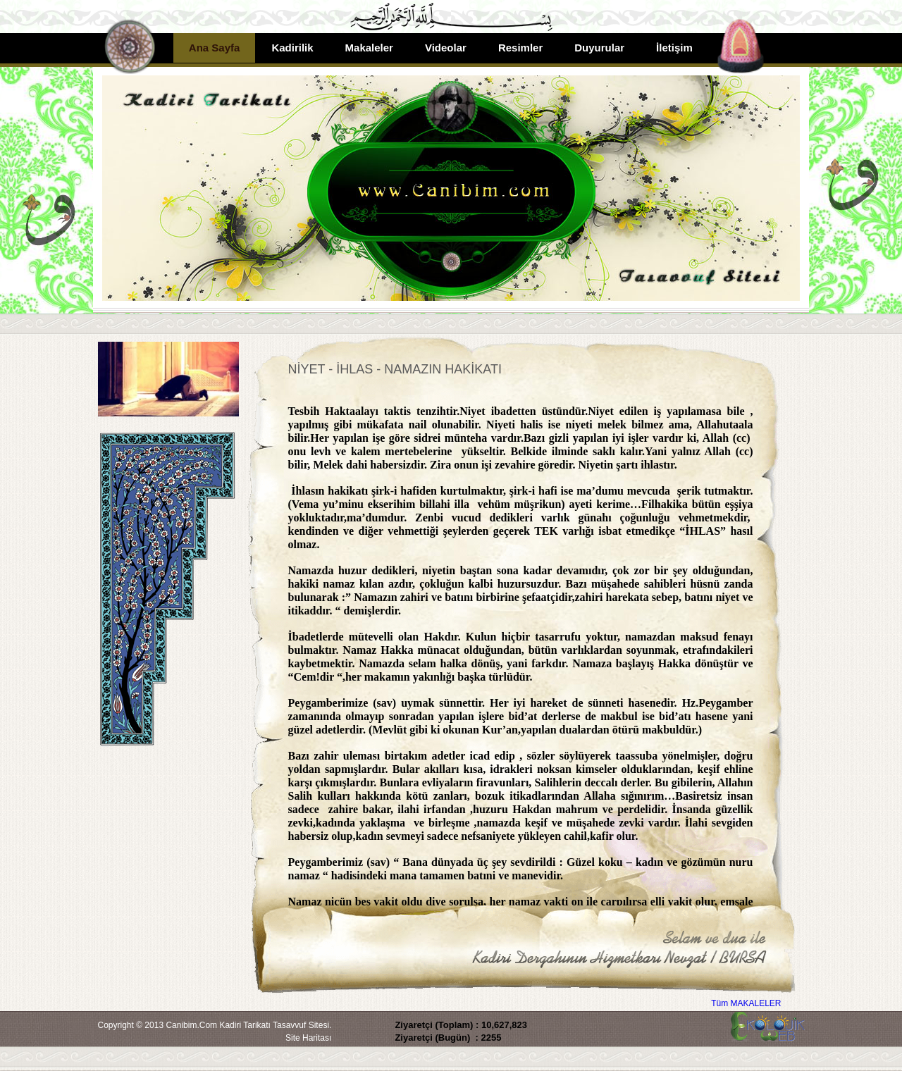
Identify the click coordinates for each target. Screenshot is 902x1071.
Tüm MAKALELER (746, 1003)
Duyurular (599, 48)
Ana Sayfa (214, 48)
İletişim (674, 48)
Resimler (520, 48)
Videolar (446, 48)
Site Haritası (308, 1038)
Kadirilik (292, 48)
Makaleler (369, 48)
